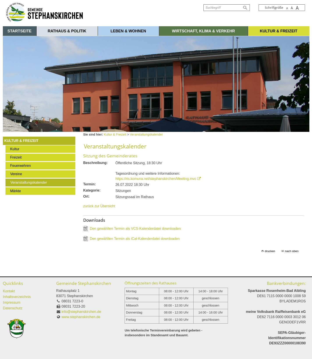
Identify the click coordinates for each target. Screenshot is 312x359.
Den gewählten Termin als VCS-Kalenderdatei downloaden (135, 228)
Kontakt (9, 291)
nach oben (291, 251)
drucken (270, 251)
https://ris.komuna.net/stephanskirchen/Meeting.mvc (155, 179)
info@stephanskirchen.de (81, 312)
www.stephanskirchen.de (81, 317)
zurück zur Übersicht (99, 206)
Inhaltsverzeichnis (17, 297)
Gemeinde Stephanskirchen (83, 283)
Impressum (11, 302)
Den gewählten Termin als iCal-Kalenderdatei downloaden (135, 238)
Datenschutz (12, 308)
